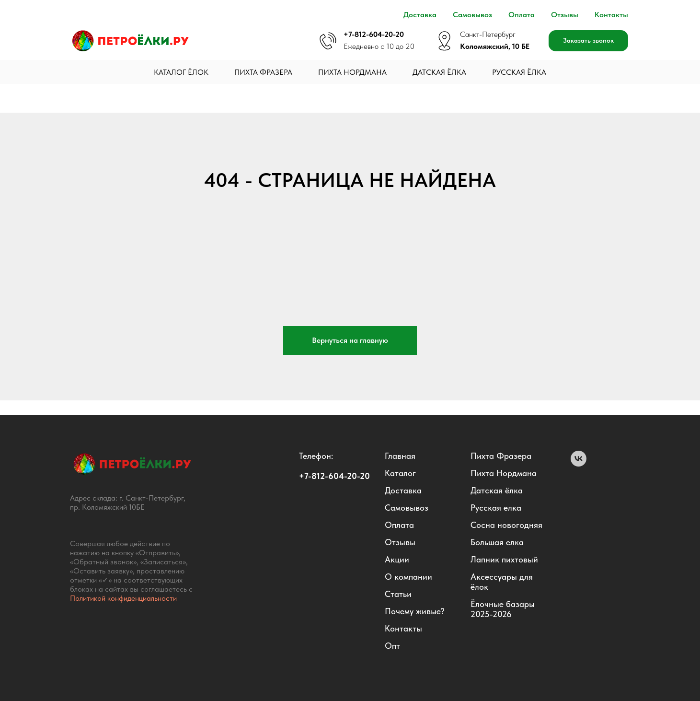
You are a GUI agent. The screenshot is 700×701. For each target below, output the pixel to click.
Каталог (400, 473)
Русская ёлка (519, 72)
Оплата (521, 14)
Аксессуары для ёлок (501, 582)
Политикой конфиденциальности (123, 598)
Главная (400, 456)
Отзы (395, 542)
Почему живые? (415, 611)
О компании (408, 577)
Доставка (419, 14)
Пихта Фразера (263, 72)
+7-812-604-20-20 (374, 34)
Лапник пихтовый (504, 559)
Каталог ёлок (181, 72)
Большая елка (497, 542)
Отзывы (564, 14)
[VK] (578, 464)
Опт (392, 646)
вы (410, 542)
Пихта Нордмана (352, 72)
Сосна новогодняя (506, 525)
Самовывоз (472, 14)
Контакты (611, 14)
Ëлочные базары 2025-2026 (502, 609)
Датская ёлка (439, 72)
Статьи (398, 594)
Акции (397, 559)
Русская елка (495, 507)
